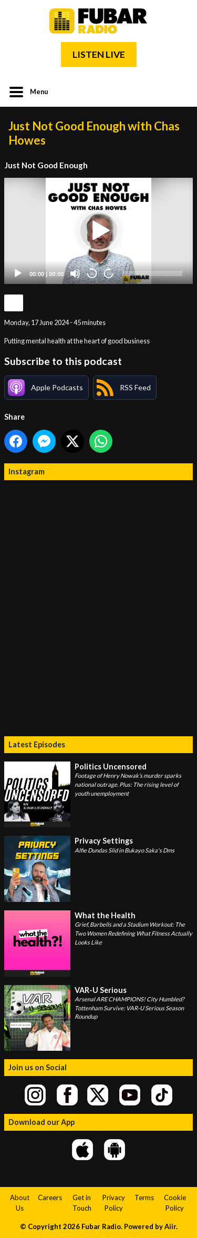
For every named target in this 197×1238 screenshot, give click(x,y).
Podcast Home (13, 303)
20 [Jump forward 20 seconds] (109, 273)
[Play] (18, 273)
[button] (99, 231)
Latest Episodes (36, 744)
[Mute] (75, 273)
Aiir (170, 1226)
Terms (144, 1197)
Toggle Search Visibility (177, 91)
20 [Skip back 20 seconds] (92, 273)
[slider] (152, 273)
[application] (98, 231)
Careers (50, 1197)
